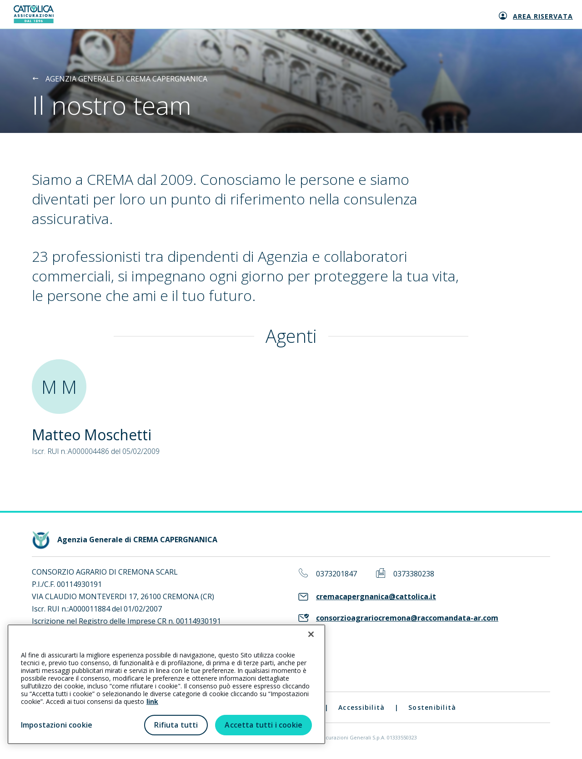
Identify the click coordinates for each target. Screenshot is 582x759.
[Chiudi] (311, 634)
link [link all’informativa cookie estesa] (152, 701)
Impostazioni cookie (56, 725)
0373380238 (413, 574)
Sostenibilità (432, 707)
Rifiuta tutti (176, 725)
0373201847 (336, 574)
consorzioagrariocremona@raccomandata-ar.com (407, 618)
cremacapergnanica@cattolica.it (376, 596)
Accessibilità (361, 707)
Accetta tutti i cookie (263, 725)
